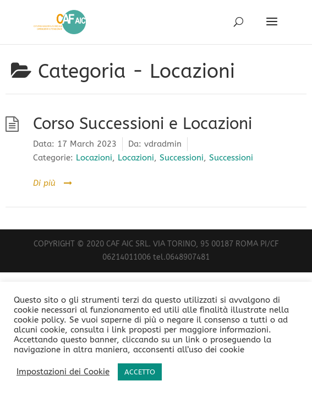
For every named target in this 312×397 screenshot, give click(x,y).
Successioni (182, 158)
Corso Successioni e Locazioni (142, 124)
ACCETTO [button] (139, 372)
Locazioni (94, 158)
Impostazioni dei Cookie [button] (63, 372)
